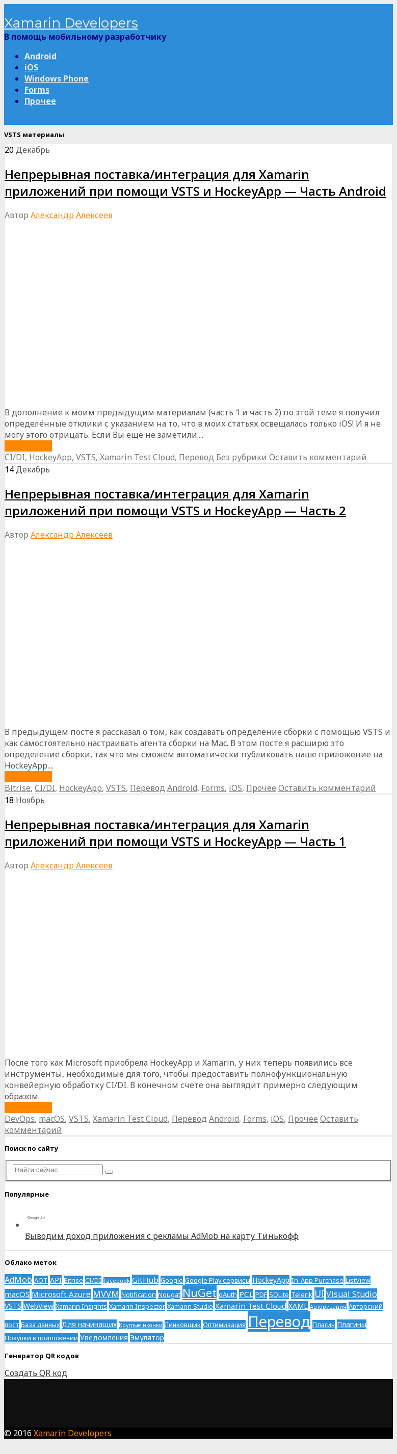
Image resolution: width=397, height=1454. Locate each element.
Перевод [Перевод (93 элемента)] (279, 1321)
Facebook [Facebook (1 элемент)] (116, 1280)
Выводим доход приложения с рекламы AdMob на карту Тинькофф (162, 1235)
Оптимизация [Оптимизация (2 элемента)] (224, 1324)
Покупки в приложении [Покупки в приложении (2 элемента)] (41, 1337)
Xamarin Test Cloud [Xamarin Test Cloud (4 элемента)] (250, 1306)
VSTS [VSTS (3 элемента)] (13, 1306)
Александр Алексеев (72, 215)
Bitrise (18, 788)
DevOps (20, 1118)
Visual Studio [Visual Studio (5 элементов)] (351, 1294)
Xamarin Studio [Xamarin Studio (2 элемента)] (190, 1306)
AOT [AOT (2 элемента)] (41, 1280)
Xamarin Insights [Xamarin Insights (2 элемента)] (81, 1306)
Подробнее (28, 446)
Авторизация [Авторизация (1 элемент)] (328, 1306)
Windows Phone (56, 78)
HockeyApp (50, 457)
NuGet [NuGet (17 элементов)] (199, 1292)
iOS (31, 67)
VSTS (86, 457)
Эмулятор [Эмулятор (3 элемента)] (147, 1337)
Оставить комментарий (318, 457)
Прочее (40, 101)
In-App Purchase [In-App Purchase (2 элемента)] (317, 1280)
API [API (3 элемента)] (56, 1280)
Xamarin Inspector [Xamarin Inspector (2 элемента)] (137, 1306)
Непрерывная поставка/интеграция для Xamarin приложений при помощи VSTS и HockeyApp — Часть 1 (175, 833)
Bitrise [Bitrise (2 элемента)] (73, 1280)
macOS (52, 1118)
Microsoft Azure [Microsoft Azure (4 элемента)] (61, 1294)
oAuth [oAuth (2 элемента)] (228, 1294)
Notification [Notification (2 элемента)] (138, 1294)
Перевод (196, 457)
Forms (36, 89)
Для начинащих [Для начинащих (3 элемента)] (89, 1324)
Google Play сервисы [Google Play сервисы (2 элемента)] (217, 1280)
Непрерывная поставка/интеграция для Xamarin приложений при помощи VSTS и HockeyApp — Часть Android (195, 182)
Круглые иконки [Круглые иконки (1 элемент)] (141, 1325)
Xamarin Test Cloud (137, 457)
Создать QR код (36, 1373)
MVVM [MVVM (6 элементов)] (106, 1294)
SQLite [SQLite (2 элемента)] (279, 1294)
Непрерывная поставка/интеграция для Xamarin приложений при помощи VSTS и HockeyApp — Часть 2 (175, 502)
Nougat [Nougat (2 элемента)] (169, 1294)
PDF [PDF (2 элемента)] (261, 1294)
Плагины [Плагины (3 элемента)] (351, 1324)
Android (40, 56)
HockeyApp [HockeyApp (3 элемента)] (270, 1280)
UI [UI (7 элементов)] (319, 1293)
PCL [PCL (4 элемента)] (246, 1294)
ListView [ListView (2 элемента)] (358, 1280)
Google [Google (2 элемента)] (172, 1280)
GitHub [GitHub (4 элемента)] (145, 1280)
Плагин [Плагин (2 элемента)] (323, 1324)
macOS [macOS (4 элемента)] (17, 1294)
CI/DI (15, 457)
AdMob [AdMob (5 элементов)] (18, 1279)
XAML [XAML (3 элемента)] (298, 1306)
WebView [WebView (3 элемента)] (38, 1306)
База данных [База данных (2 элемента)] (40, 1324)
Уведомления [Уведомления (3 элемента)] (104, 1337)
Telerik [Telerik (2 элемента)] (301, 1294)
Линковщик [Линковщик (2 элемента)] (183, 1324)
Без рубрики (241, 457)
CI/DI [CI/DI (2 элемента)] (93, 1280)
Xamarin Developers (71, 23)
